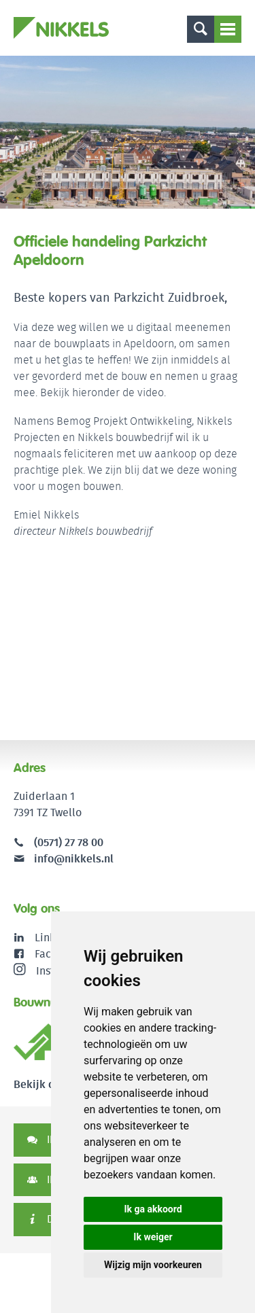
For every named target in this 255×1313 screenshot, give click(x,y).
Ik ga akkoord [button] (153, 1209)
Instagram (50, 970)
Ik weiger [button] (152, 1236)
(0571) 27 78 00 (68, 842)
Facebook (58, 954)
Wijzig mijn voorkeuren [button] (153, 1264)
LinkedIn (56, 937)
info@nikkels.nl (64, 858)
